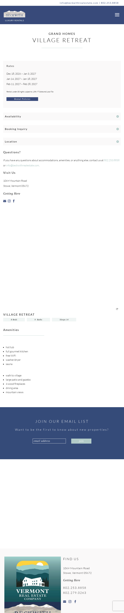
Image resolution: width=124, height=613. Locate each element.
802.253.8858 (110, 2)
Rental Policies (22, 99)
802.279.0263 (74, 592)
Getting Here (11, 193)
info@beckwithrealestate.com (79, 2)
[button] (116, 14)
